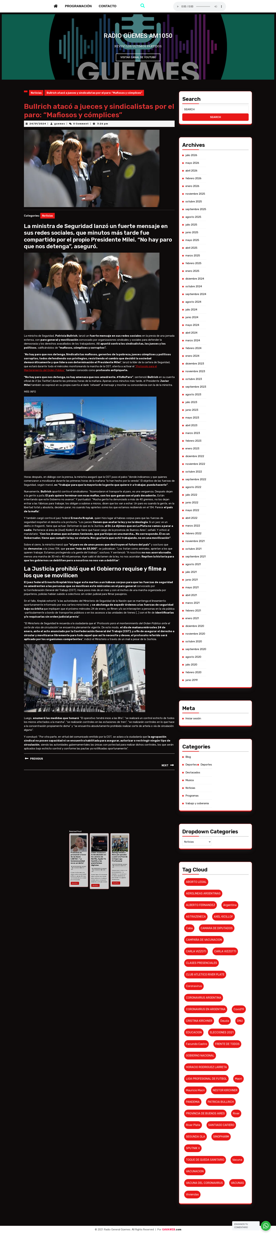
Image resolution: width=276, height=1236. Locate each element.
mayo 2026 (210, 573)
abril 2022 (210, 646)
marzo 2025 (210, 592)
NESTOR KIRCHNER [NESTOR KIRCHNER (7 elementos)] (217, 763)
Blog (209, 695)
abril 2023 (210, 627)
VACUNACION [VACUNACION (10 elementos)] (211, 780)
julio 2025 (210, 586)
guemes (59, 123)
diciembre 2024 (211, 597)
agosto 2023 (210, 621)
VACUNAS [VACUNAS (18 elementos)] (220, 782)
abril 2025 (210, 591)
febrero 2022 (211, 649)
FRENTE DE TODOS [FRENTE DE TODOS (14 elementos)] (217, 754)
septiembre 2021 (211, 654)
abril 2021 (210, 662)
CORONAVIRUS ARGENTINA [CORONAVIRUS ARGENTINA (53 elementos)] (213, 744)
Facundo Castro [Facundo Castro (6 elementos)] (211, 754)
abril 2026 (210, 575)
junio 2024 (210, 605)
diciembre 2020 (211, 668)
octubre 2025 (211, 581)
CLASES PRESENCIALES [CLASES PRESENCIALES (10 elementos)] (212, 737)
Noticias (36, 92)
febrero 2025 (211, 594)
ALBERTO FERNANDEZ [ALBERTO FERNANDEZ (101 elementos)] (212, 725)
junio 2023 (210, 624)
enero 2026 (210, 578)
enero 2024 (210, 613)
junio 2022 (210, 643)
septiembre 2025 (211, 583)
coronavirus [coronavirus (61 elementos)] (211, 742)
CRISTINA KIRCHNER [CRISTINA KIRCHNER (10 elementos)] (212, 749)
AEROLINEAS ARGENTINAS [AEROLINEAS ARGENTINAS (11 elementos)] (213, 723)
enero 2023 (210, 632)
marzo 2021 (210, 663)
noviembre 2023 (211, 616)
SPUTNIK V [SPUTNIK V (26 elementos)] (210, 775)
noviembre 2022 (211, 635)
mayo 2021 (210, 660)
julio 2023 (210, 622)
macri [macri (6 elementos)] (220, 761)
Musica (210, 700)
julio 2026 (210, 572)
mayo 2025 (210, 589)
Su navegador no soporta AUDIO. (199, 6)
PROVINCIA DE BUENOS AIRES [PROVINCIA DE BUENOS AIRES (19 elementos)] (213, 768)
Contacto (107, 6)
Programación (78, 6)
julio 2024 (210, 603)
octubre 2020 (211, 671)
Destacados (210, 698)
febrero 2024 (211, 611)
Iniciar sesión (210, 687)
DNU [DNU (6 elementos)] (220, 749)
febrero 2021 (210, 665)
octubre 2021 (211, 652)
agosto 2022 (210, 640)
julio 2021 (210, 657)
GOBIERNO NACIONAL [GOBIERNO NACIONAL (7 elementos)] (212, 756)
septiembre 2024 (211, 600)
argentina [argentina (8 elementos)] (218, 725)
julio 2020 (210, 676)
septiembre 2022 (211, 638)
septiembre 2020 (211, 673)
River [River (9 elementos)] (219, 768)
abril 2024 (210, 608)
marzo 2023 (210, 629)
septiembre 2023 (211, 619)
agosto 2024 (210, 602)
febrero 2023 (211, 630)
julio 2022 (210, 641)
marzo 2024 (210, 610)
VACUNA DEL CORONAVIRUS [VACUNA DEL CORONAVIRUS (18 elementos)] (213, 782)
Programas (210, 703)
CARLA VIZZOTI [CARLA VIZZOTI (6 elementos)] (211, 735)
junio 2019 (210, 679)
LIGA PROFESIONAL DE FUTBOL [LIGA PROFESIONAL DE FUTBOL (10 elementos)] (213, 761)
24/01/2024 (37, 123)
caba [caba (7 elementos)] (210, 730)
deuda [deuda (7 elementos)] (217, 749)
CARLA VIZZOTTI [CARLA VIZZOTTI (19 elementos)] (217, 735)
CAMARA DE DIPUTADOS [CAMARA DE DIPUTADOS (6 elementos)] (215, 730)
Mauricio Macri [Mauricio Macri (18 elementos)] (211, 763)
